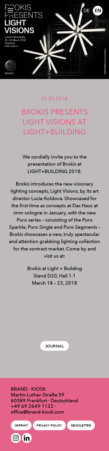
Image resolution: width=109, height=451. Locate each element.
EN (98, 10)
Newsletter (81, 425)
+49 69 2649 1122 (32, 406)
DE (86, 10)
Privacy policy (49, 425)
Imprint (21, 425)
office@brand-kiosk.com (37, 412)
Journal (54, 346)
